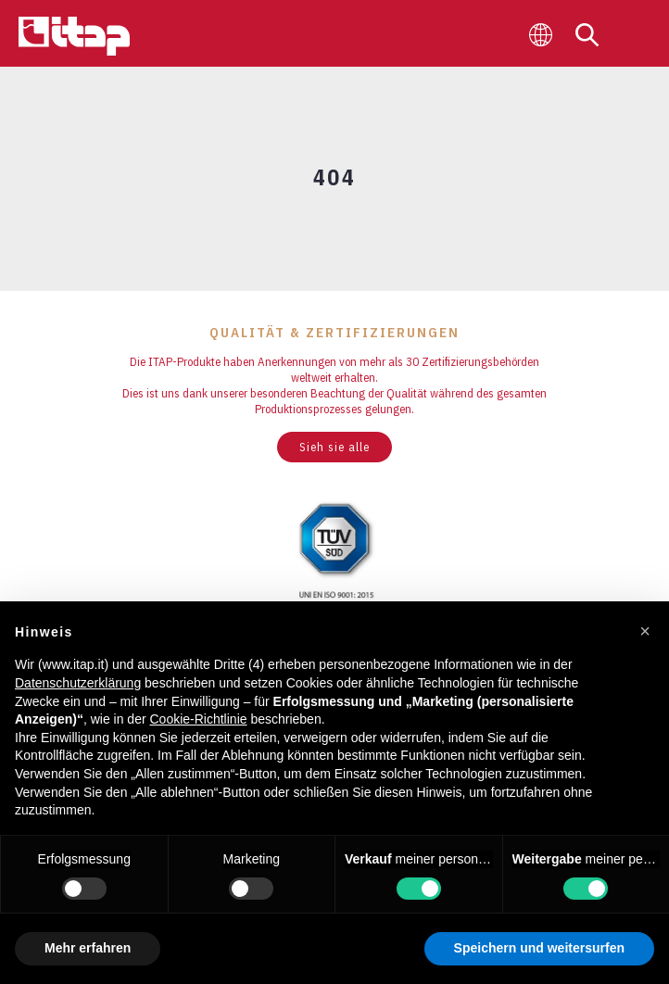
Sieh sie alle (334, 447)
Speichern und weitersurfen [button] (539, 947)
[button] (645, 631)
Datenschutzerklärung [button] (78, 682)
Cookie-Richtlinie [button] (197, 719)
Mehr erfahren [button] (87, 947)
